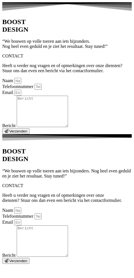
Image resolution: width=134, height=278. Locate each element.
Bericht (9, 131)
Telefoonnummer (18, 86)
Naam (8, 80)
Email (8, 92)
